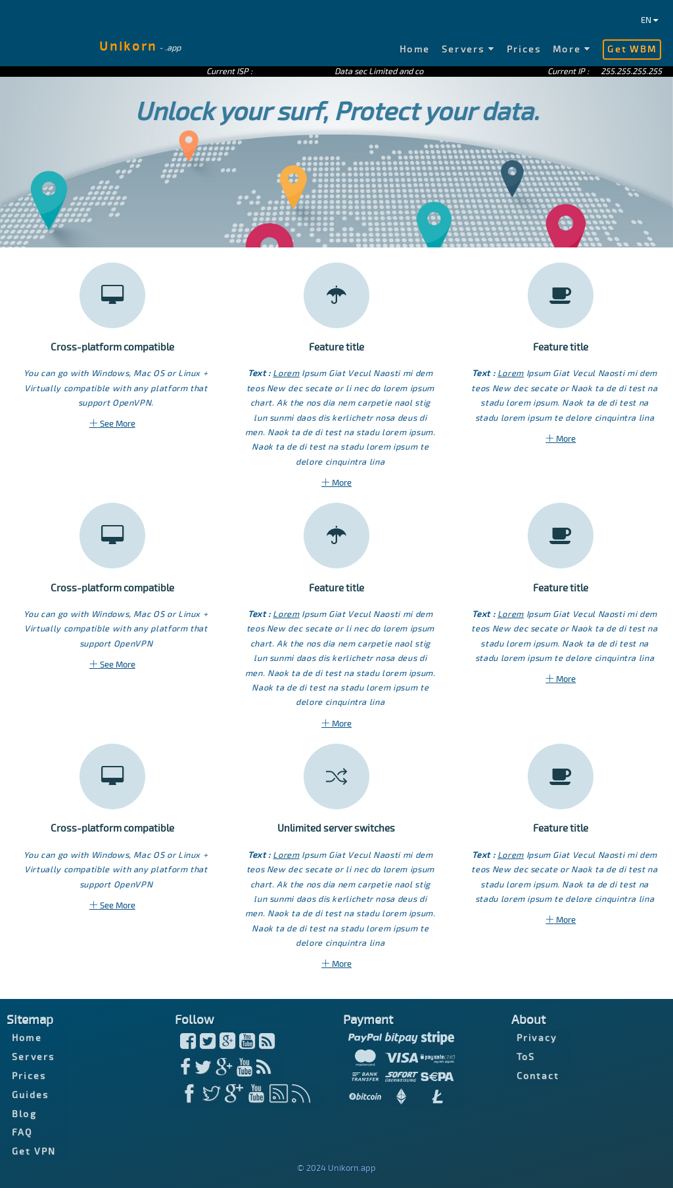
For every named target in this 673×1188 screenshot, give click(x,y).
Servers (468, 49)
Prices (524, 49)
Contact (538, 1076)
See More (112, 424)
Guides (30, 1095)
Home (415, 49)
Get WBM (632, 49)
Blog (24, 1113)
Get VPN (34, 1151)
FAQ (22, 1132)
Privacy (537, 1038)
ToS (526, 1057)
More (572, 49)
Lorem (286, 373)
